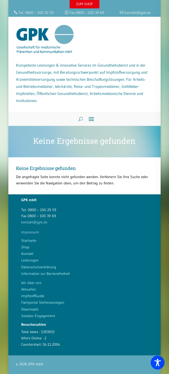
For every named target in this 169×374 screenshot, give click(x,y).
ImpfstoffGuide (32, 295)
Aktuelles (28, 289)
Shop (25, 247)
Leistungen (30, 260)
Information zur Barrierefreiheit (45, 273)
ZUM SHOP (84, 4)
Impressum (30, 232)
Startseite (28, 240)
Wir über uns (31, 282)
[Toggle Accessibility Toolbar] (157, 362)
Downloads (29, 309)
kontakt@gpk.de (34, 222)
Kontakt (27, 253)
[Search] (79, 119)
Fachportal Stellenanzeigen (42, 302)
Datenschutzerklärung (38, 267)
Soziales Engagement (38, 315)
